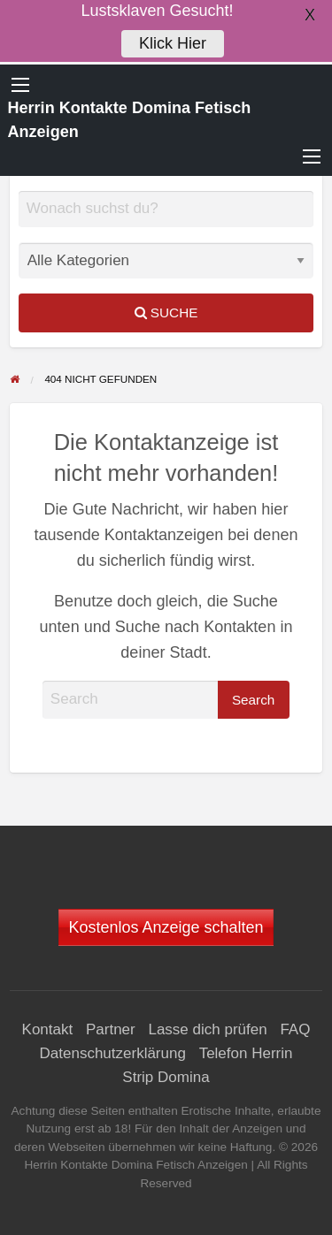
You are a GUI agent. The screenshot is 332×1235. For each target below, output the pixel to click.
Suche (166, 312)
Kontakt (47, 1029)
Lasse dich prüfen (207, 1029)
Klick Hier (172, 38)
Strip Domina (165, 1077)
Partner (110, 1029)
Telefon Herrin (246, 1053)
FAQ (295, 1029)
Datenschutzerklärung (113, 1053)
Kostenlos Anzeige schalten (165, 927)
